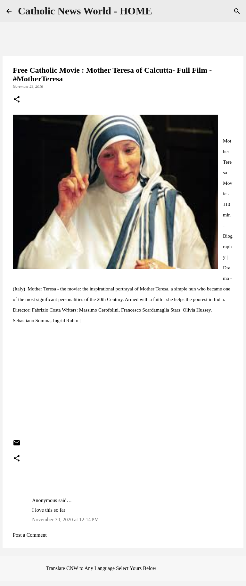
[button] (16, 99)
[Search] (237, 11)
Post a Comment (30, 535)
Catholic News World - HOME (85, 11)
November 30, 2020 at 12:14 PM (65, 519)
